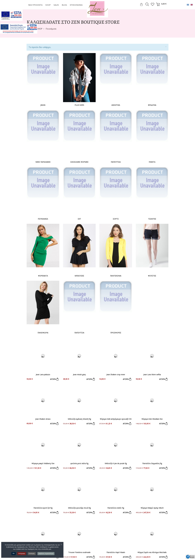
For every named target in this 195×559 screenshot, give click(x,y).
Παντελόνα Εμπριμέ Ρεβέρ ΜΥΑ (79, 482)
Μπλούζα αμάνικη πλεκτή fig (79, 380)
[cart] (158, 4)
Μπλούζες (79, 276)
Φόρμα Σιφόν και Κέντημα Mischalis (152, 456)
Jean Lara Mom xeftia (152, 355)
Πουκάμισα (43, 219)
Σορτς (116, 219)
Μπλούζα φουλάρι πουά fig (79, 431)
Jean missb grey (79, 355)
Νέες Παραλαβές (42, 162)
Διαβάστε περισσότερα (45, 553)
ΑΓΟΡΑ (53, 360)
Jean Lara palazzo (43, 355)
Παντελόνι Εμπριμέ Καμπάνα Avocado (43, 482)
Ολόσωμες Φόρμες (79, 162)
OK (13, 553)
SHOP (39, 28)
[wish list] (152, 4)
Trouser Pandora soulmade (79, 456)
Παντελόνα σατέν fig (115, 431)
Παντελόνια (115, 276)
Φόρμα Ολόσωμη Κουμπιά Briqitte (116, 482)
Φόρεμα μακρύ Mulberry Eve (43, 406)
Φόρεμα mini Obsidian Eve (152, 380)
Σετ (79, 219)
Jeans (42, 105)
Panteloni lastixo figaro (43, 456)
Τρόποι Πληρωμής (35, 540)
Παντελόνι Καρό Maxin (115, 456)
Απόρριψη (21, 553)
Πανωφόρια (68, 549)
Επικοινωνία (33, 536)
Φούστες (152, 276)
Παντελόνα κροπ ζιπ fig (42, 431)
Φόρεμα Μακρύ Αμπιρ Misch (152, 431)
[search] (147, 4)
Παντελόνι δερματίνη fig (152, 406)
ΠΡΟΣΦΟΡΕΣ (115, 332)
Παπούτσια (116, 162)
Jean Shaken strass (42, 380)
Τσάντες (152, 219)
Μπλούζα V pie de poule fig (116, 406)
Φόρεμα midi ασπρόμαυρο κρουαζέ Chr (116, 380)
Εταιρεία (31, 532)
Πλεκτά (152, 162)
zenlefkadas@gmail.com (113, 542)
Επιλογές (32, 553)
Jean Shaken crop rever (115, 355)
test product (152, 501)
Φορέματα (43, 276)
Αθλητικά (115, 105)
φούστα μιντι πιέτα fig (79, 406)
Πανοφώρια (43, 332)
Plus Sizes (79, 105)
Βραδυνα (152, 105)
